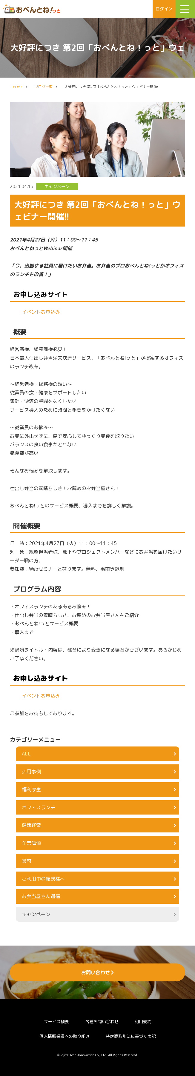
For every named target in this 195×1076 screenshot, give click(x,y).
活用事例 (99, 771)
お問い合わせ (97, 972)
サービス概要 (56, 1021)
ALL (99, 753)
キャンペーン (57, 186)
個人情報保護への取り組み (64, 1036)
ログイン (164, 9)
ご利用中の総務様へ (99, 878)
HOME (18, 86)
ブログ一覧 (44, 86)
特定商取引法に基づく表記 (131, 1036)
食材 (99, 861)
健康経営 (99, 825)
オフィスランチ (99, 807)
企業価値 (99, 843)
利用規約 (143, 1021)
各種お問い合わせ (102, 1021)
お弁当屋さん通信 (99, 896)
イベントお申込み (41, 312)
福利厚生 (99, 789)
